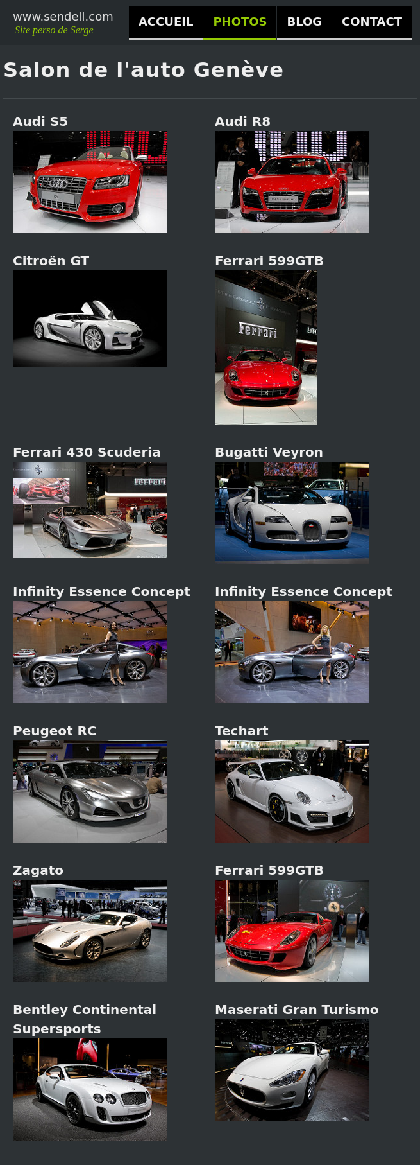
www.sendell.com (63, 16)
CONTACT (372, 21)
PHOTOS (240, 21)
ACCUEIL (166, 21)
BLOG (304, 21)
